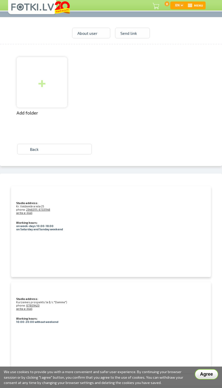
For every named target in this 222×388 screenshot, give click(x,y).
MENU (195, 5)
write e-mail (24, 212)
